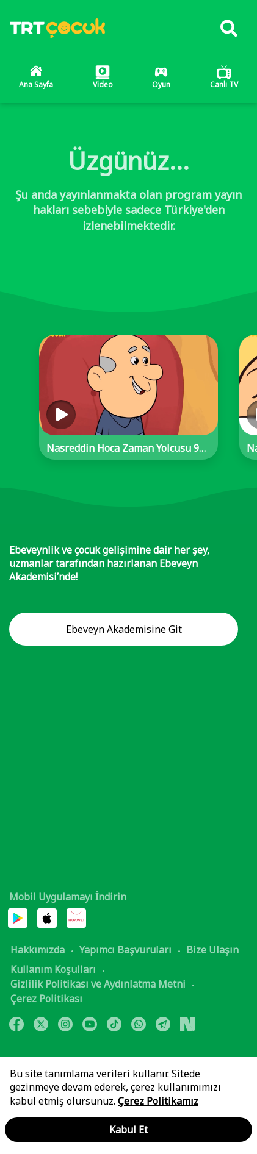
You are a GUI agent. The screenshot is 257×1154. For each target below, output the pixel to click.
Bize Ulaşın (212, 949)
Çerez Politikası (46, 998)
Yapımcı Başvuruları (125, 949)
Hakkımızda (37, 949)
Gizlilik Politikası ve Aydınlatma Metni (98, 984)
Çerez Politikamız (158, 1101)
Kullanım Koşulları (53, 969)
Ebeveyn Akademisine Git (124, 629)
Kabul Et (128, 1129)
